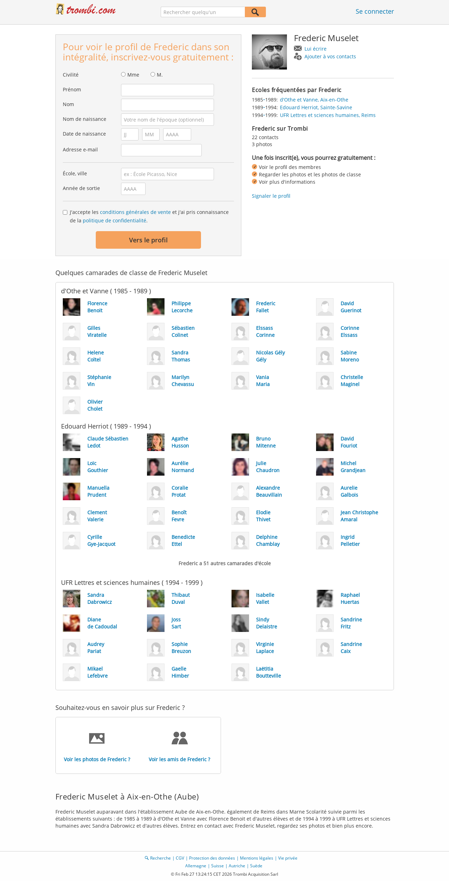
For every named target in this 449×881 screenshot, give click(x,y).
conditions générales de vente (135, 212)
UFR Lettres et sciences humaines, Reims (328, 115)
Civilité (71, 74)
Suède (256, 866)
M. (160, 74)
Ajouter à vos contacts (330, 56)
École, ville (75, 173)
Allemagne (195, 866)
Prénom (72, 89)
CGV (180, 858)
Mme (133, 74)
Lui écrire (315, 48)
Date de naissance (84, 133)
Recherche (160, 858)
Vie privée (287, 858)
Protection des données (212, 858)
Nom (68, 104)
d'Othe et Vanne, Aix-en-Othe (314, 99)
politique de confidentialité (114, 220)
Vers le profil (148, 240)
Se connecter (375, 11)
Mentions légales (256, 858)
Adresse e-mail (80, 149)
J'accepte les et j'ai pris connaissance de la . (149, 216)
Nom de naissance (84, 119)
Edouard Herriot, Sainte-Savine (316, 107)
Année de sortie (81, 188)
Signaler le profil (271, 195)
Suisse (217, 866)
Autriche (237, 866)
